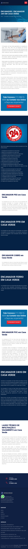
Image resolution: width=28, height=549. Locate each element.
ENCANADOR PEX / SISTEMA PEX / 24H (8, 534)
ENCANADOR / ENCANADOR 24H (7, 524)
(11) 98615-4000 (13, 479)
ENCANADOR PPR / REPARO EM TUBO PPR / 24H (10, 536)
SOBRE (2, 512)
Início (2, 16)
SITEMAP (3, 518)
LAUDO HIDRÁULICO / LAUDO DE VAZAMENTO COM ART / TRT (13, 538)
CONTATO (3, 514)
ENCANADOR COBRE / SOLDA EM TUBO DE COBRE (11, 528)
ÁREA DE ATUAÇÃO (4, 516)
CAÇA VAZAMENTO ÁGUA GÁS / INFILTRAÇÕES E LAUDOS (12, 526)
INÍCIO (2, 510)
